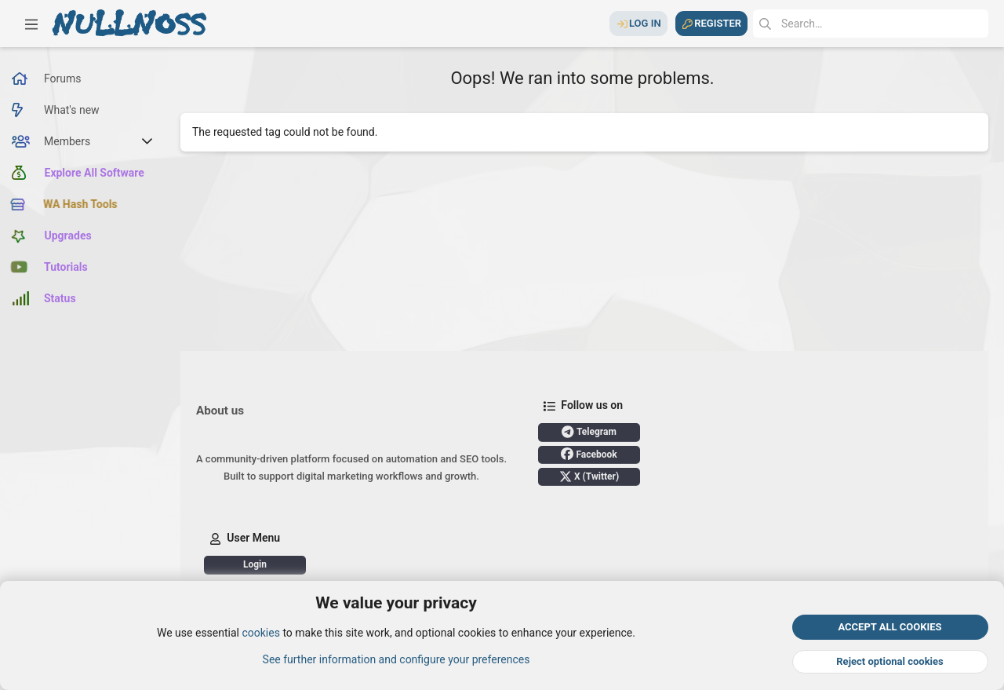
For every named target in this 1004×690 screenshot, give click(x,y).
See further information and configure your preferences (396, 659)
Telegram (589, 431)
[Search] (870, 23)
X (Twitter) (589, 476)
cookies (260, 633)
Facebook (589, 453)
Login (255, 564)
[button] (31, 23)
